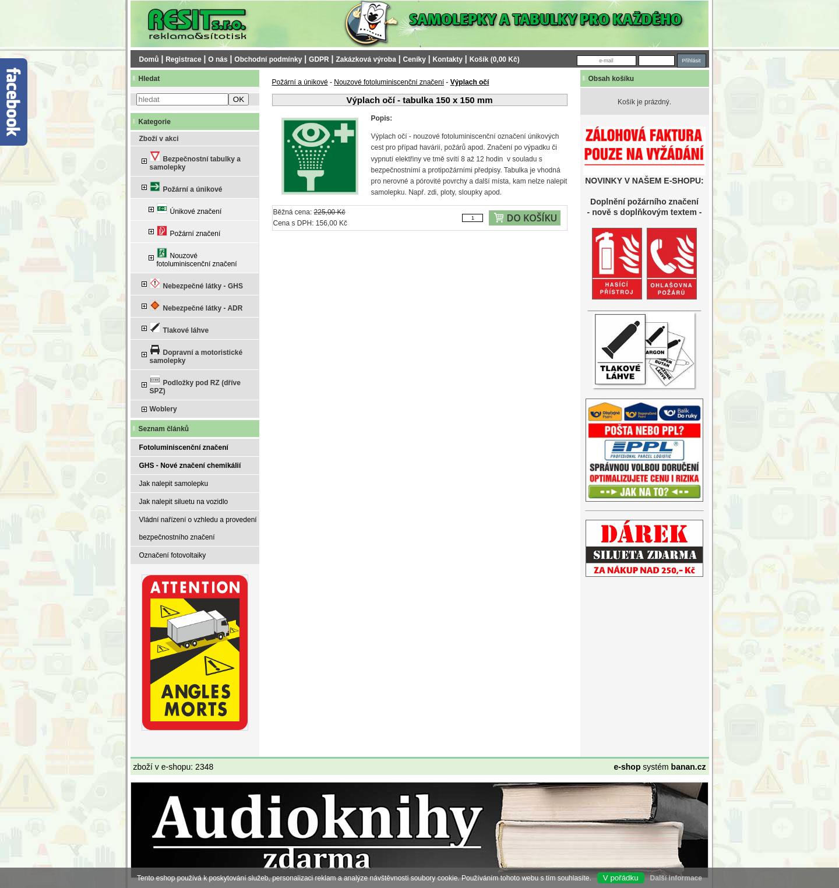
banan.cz (688, 766)
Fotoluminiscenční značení (183, 447)
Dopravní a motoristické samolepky (196, 354)
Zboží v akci (159, 139)
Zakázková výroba (366, 59)
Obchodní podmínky (268, 59)
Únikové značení (189, 209)
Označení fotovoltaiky (172, 555)
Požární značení (189, 231)
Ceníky (414, 59)
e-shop (627, 766)
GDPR (319, 59)
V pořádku (621, 877)
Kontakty (448, 59)
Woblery (163, 409)
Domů (149, 59)
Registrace (183, 59)
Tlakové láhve (179, 328)
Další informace (676, 878)
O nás (217, 59)
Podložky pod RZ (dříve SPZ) (195, 385)
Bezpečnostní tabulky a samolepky (195, 161)
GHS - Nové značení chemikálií (190, 465)
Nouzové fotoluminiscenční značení (197, 258)
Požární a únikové (186, 187)
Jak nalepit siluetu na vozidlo (183, 502)
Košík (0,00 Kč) (495, 59)
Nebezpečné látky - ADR (196, 306)
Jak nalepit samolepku (174, 484)
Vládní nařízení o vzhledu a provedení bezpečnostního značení (198, 528)
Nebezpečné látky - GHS (196, 284)
